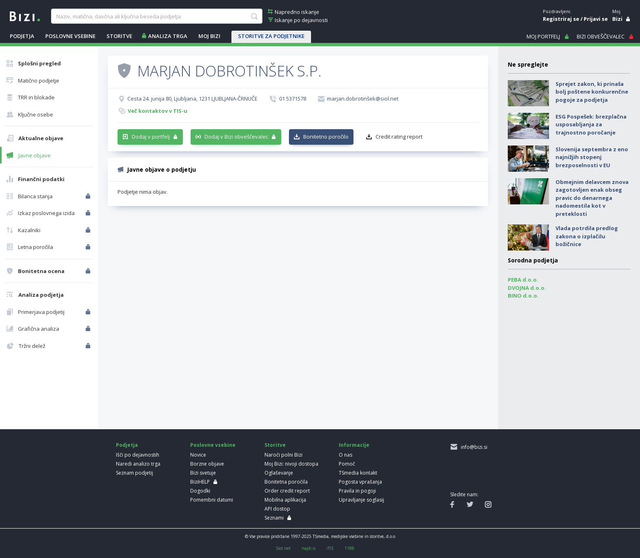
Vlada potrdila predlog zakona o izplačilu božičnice (587, 236)
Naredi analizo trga (138, 463)
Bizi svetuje (203, 472)
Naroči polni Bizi (283, 454)
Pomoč (347, 463)
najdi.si (309, 548)
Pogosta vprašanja (360, 481)
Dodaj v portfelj (151, 136)
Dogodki (200, 490)
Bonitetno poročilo (326, 136)
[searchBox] (156, 16)
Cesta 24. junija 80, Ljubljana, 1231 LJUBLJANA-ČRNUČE (192, 98)
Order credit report (287, 490)
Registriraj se (561, 18)
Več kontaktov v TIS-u (157, 110)
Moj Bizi (209, 36)
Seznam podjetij (134, 472)
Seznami (274, 517)
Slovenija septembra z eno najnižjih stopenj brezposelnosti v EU (592, 157)
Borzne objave (207, 463)
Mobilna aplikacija (285, 499)
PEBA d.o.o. (523, 279)
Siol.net (283, 548)
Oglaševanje (278, 472)
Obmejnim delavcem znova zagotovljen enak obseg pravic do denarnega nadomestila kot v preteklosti (592, 197)
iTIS (330, 548)
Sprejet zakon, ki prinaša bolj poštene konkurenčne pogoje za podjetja (592, 91)
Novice (198, 454)
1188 (349, 548)
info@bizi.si (472, 447)
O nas (345, 454)
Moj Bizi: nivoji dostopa (291, 463)
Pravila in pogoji (357, 490)
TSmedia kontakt (358, 472)
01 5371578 (292, 98)
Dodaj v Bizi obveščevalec (236, 136)
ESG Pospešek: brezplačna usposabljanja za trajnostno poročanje (591, 124)
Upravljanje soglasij (361, 499)
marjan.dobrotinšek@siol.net (362, 98)
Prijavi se (596, 18)
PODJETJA (22, 36)
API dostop (277, 508)
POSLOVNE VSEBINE (70, 36)
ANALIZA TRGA (167, 36)
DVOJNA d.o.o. (527, 287)
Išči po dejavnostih (137, 454)
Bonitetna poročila (286, 481)
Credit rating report (399, 136)
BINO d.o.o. (523, 295)
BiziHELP (200, 481)
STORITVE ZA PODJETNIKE (271, 36)
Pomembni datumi (211, 499)
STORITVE (119, 36)
